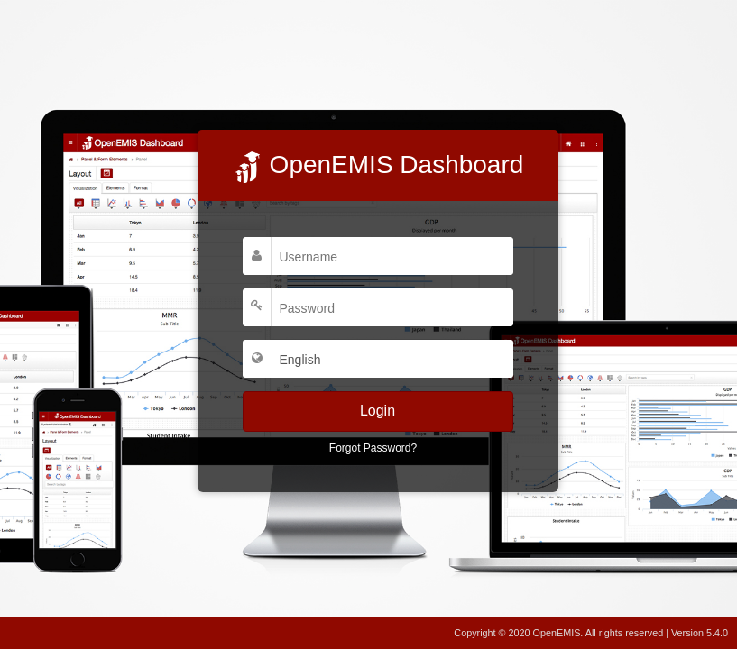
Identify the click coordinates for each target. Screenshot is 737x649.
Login (377, 410)
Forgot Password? (373, 448)
